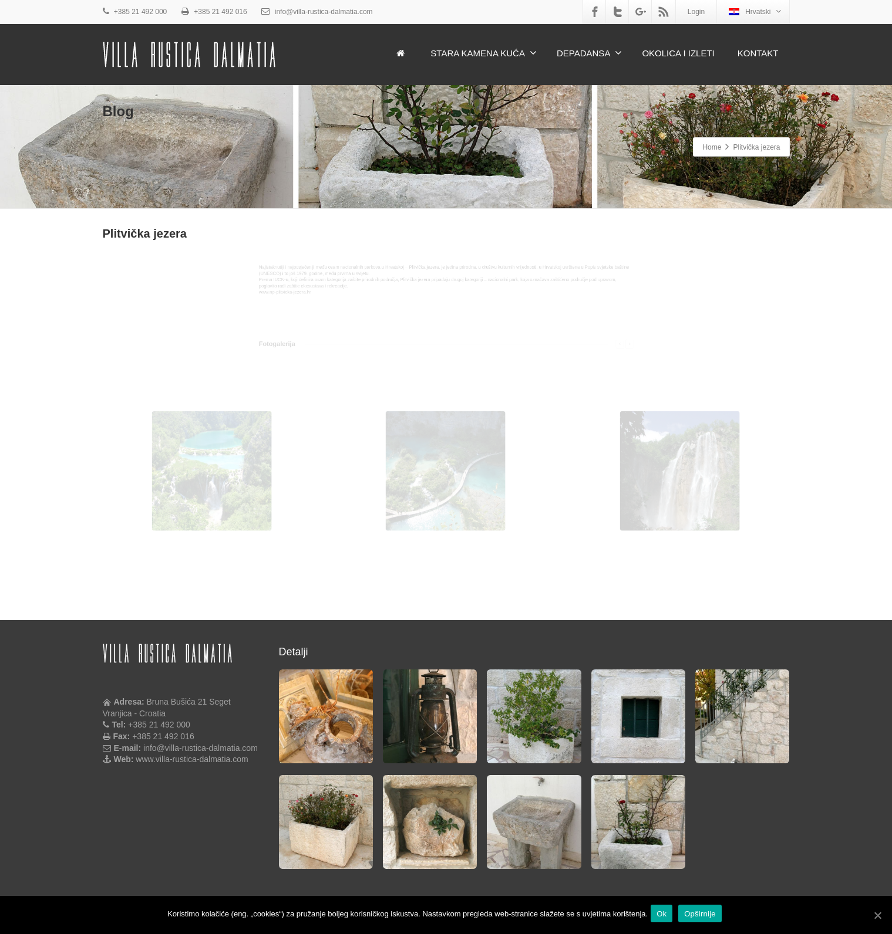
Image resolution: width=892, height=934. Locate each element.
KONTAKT (758, 53)
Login (696, 12)
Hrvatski (754, 11)
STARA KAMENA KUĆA (483, 53)
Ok (664, 915)
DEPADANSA (589, 53)
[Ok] (877, 916)
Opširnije (703, 915)
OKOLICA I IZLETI (678, 53)
